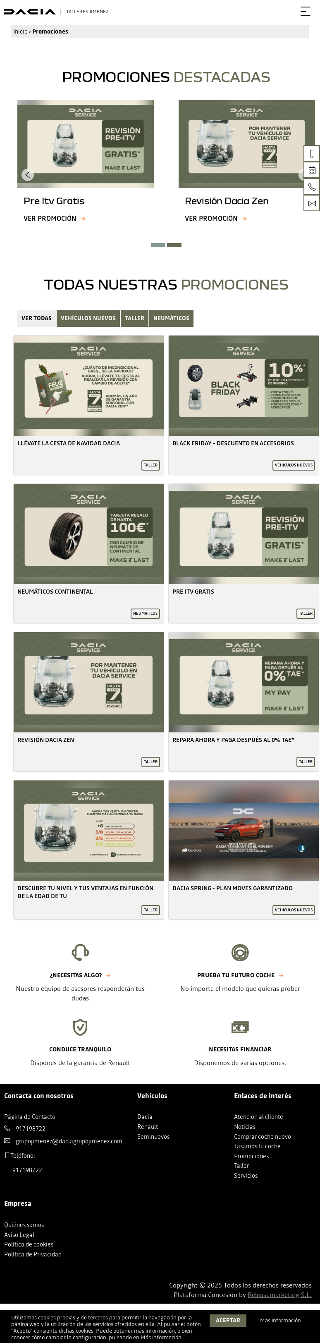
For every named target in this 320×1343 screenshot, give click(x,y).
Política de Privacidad (33, 1254)
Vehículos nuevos (88, 318)
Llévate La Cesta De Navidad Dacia (68, 443)
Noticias (245, 1127)
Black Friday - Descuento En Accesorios (233, 443)
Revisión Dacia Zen (45, 740)
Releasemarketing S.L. (280, 1294)
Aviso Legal (19, 1235)
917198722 (30, 1129)
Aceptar (228, 1320)
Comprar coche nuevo (262, 1137)
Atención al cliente (258, 1117)
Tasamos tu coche (257, 1146)
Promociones (251, 1156)
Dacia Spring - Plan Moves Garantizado (232, 888)
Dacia (145, 1117)
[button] (158, 245)
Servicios (246, 1176)
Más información (161, 1337)
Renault (147, 1127)
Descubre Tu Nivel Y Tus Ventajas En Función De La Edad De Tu (85, 892)
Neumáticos (171, 318)
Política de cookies (28, 1244)
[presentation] (27, 174)
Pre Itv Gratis (193, 591)
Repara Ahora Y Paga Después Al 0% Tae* (233, 740)
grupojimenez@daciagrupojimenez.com (69, 1141)
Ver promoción (50, 218)
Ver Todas (36, 318)
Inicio (20, 31)
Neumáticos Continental (55, 591)
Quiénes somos (24, 1225)
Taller (134, 318)
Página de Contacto (29, 1117)
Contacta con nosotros (39, 1095)
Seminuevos (153, 1137)
